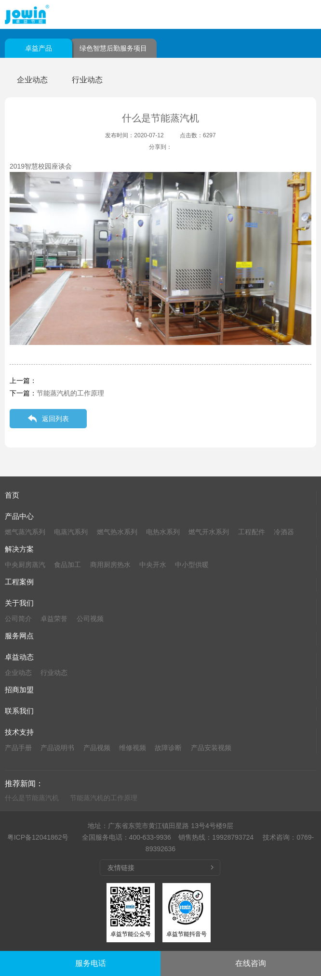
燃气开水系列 (208, 532)
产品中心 (19, 516)
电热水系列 (163, 532)
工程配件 (251, 532)
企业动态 (32, 80)
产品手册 (18, 748)
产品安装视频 (211, 748)
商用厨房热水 (110, 564)
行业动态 (87, 80)
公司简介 (18, 618)
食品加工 (67, 564)
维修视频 (132, 748)
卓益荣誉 (53, 618)
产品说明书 (57, 748)
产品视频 (96, 748)
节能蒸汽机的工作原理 (70, 393)
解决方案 (19, 549)
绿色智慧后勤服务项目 (113, 48)
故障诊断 (168, 748)
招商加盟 (19, 690)
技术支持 (19, 732)
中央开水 (152, 564)
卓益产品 (38, 48)
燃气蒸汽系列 (25, 532)
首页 (12, 495)
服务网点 (19, 636)
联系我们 (19, 711)
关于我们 (19, 603)
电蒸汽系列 (71, 532)
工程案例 (19, 582)
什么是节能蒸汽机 (32, 798)
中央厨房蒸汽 (25, 564)
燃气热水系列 (117, 532)
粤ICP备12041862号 (38, 837)
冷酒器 (284, 532)
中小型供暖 (192, 564)
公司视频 (90, 618)
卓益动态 (19, 657)
